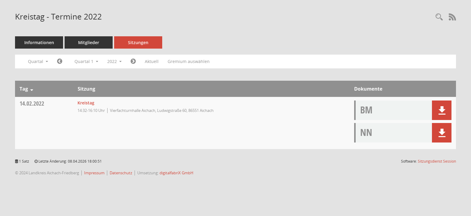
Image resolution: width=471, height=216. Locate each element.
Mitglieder (88, 42)
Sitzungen (138, 42)
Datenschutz (121, 173)
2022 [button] (114, 61)
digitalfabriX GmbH (176, 173)
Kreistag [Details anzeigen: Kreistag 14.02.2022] (85, 103)
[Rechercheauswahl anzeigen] (439, 17)
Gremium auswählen (189, 61)
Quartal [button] (38, 61)
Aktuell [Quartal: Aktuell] (152, 61)
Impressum (94, 173)
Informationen (39, 42)
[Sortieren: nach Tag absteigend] (31, 89)
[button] (441, 110)
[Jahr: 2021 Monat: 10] (60, 61)
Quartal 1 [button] (86, 61)
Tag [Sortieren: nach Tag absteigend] (24, 89)
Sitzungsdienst (437, 161)
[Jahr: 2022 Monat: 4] (133, 61)
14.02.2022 (32, 103)
